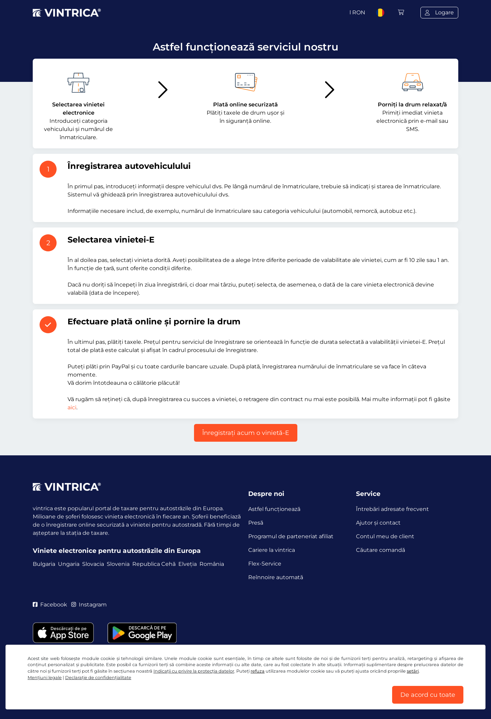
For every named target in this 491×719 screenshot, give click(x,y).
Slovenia (118, 564)
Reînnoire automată (275, 577)
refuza (258, 671)
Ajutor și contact (378, 522)
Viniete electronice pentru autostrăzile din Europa (117, 551)
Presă (255, 522)
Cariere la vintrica (271, 550)
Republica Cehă (154, 564)
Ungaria (68, 564)
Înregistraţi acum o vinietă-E (245, 433)
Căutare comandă (380, 550)
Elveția (187, 564)
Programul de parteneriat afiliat (290, 536)
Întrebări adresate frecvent (392, 509)
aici (72, 407)
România (211, 564)
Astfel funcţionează (274, 509)
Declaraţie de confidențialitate (98, 677)
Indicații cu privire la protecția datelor (193, 671)
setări (413, 671)
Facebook (50, 604)
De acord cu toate (427, 695)
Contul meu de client (385, 536)
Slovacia (93, 564)
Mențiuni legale (45, 677)
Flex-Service (264, 563)
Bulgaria (44, 564)
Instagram (89, 604)
